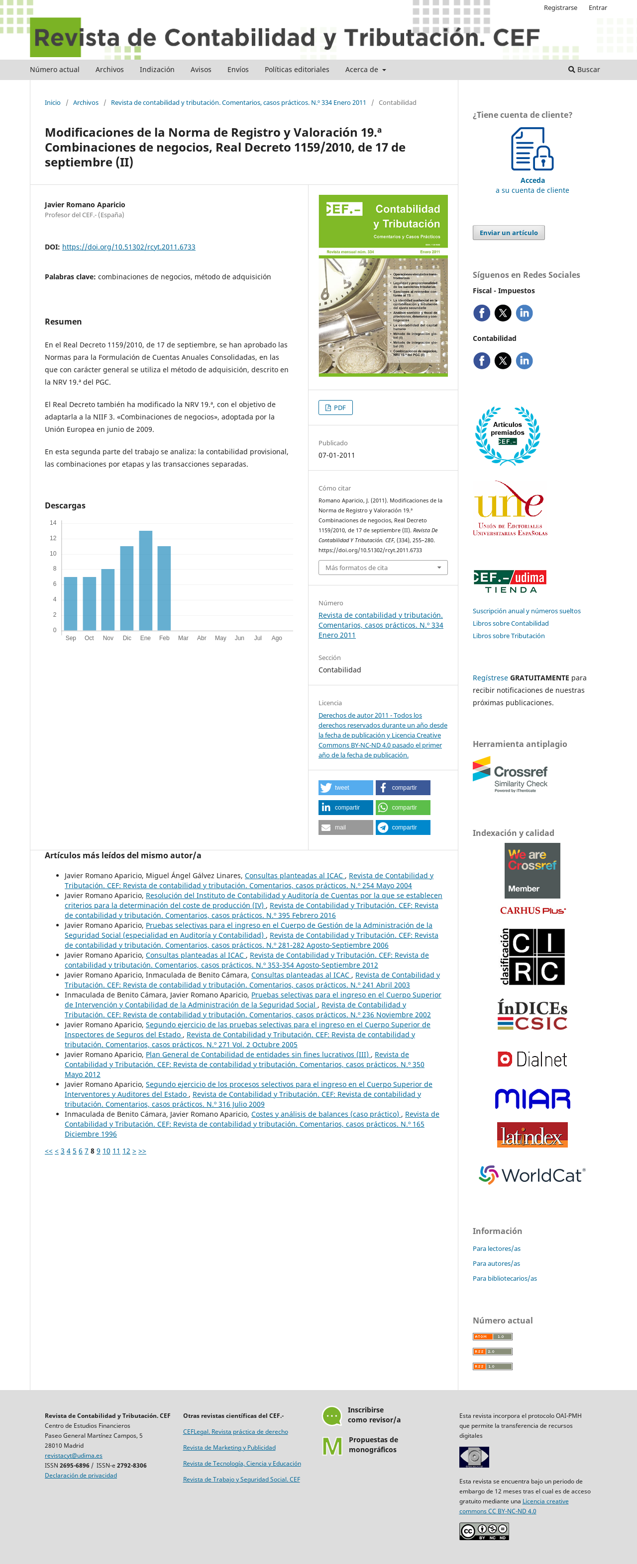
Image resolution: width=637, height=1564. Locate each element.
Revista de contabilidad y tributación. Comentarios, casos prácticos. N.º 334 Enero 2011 (238, 102)
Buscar (584, 69)
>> (142, 1150)
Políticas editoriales (297, 69)
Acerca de (362, 69)
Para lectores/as (497, 1248)
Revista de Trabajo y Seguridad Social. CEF (241, 1479)
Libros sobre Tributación (509, 635)
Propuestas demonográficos (373, 1444)
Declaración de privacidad (81, 1475)
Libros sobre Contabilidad (511, 623)
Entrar (598, 7)
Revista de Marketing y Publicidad (229, 1447)
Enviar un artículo (509, 232)
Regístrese (490, 677)
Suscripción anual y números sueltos (527, 610)
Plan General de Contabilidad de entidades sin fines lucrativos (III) (258, 1054)
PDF (339, 407)
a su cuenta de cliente (532, 180)
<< (49, 1150)
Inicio (53, 102)
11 (116, 1150)
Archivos (110, 69)
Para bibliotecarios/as (505, 1278)
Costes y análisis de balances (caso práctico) (326, 1114)
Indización (157, 69)
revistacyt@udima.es (74, 1455)
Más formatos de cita (356, 567)
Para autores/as (496, 1263)
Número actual (55, 69)
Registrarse (560, 7)
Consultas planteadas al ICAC (295, 875)
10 (106, 1150)
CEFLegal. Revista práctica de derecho (235, 1431)
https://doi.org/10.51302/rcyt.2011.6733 (129, 246)
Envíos (238, 69)
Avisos (201, 69)
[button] (345, 787)
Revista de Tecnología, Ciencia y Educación (242, 1463)
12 (126, 1150)
